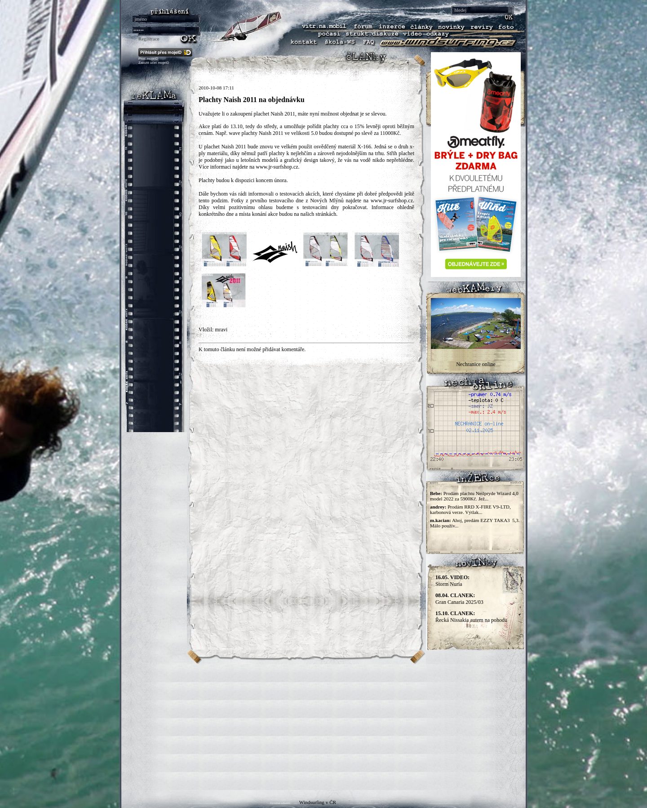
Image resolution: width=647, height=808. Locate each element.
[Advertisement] (323, 727)
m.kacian (439, 520)
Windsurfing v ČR (317, 802)
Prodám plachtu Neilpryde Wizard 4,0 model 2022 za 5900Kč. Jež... (474, 496)
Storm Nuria (452, 580)
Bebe (435, 493)
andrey (437, 506)
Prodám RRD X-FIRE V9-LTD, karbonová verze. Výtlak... (470, 509)
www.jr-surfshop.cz (277, 167)
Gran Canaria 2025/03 (459, 598)
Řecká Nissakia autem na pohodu (471, 616)
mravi (221, 329)
